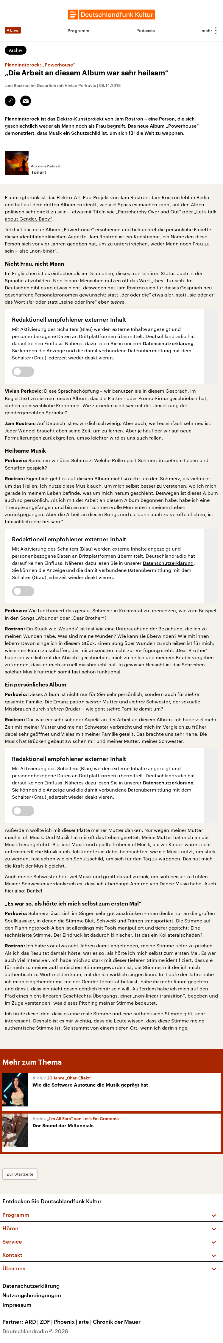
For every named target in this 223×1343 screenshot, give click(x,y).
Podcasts (145, 30)
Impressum (17, 1304)
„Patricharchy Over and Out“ (148, 211)
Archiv (15, 50)
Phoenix (66, 1321)
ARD (32, 1321)
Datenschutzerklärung (168, 343)
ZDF (47, 1321)
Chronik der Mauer (117, 1321)
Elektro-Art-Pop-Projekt (83, 197)
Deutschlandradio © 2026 (35, 1331)
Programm (78, 30)
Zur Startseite (20, 1173)
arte (86, 1321)
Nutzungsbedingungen (31, 1295)
